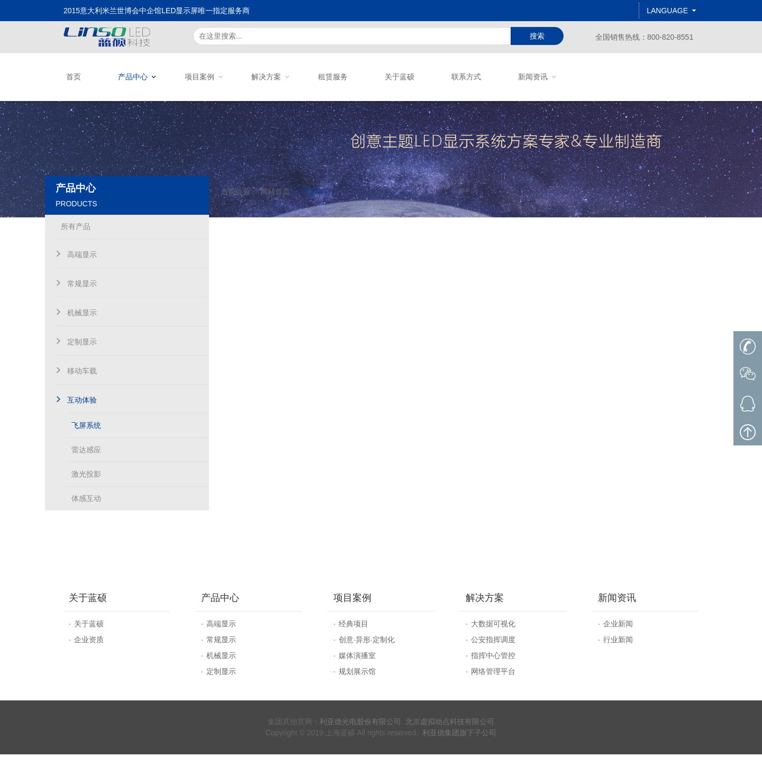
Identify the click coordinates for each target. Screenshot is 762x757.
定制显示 (221, 674)
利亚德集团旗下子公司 (459, 735)
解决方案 (266, 76)
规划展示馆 (357, 674)
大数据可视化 (493, 626)
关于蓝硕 (399, 76)
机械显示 (221, 658)
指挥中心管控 (493, 658)
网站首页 (302, 234)
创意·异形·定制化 (367, 642)
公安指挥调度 (493, 642)
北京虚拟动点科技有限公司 (449, 724)
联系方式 (466, 76)
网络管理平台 (493, 674)
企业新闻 (618, 626)
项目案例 (199, 76)
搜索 (537, 36)
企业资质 (89, 642)
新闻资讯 (533, 76)
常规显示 (221, 642)
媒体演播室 (357, 658)
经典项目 (353, 626)
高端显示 (221, 626)
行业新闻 (618, 642)
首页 (73, 76)
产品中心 (133, 76)
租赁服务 (333, 76)
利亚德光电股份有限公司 (360, 724)
